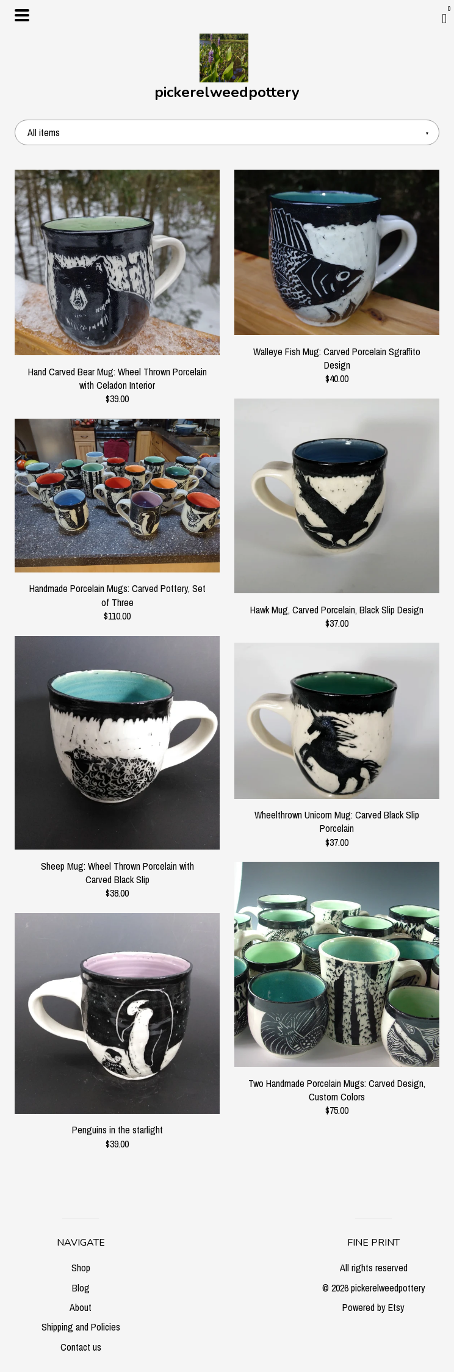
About (81, 1307)
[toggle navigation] (22, 15)
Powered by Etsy (373, 1307)
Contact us (80, 1347)
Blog (81, 1287)
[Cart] (444, 18)
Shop (80, 1267)
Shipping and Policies (80, 1327)
